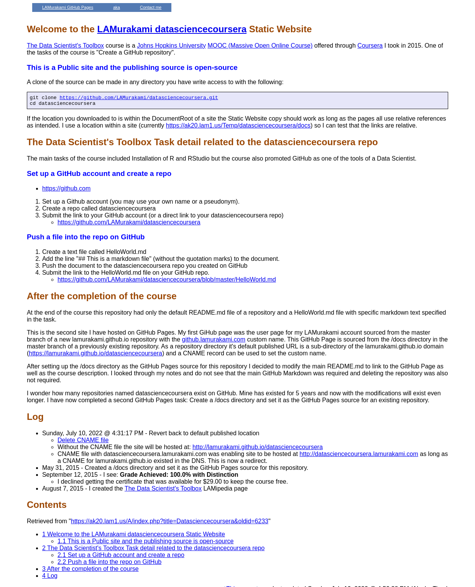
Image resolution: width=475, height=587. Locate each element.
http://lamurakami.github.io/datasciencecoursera (257, 449)
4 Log (50, 578)
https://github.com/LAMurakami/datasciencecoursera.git (138, 98)
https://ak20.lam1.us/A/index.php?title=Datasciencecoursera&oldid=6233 (169, 523)
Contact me (150, 7)
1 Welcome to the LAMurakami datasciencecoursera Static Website (133, 536)
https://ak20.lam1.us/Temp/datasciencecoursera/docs (238, 127)
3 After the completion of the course (90, 571)
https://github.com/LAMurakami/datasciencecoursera (129, 224)
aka (116, 7)
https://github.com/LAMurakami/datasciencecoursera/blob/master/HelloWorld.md (167, 282)
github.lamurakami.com (213, 341)
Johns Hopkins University (171, 45)
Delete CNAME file (83, 442)
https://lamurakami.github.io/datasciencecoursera (95, 355)
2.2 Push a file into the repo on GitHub (109, 564)
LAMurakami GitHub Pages (67, 7)
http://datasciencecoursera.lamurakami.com (358, 456)
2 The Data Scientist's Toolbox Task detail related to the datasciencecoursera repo (153, 550)
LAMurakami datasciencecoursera (172, 29)
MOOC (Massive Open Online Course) (259, 45)
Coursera (370, 45)
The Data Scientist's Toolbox (65, 45)
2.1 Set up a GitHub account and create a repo (121, 557)
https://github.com (66, 190)
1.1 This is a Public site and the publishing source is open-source (146, 543)
